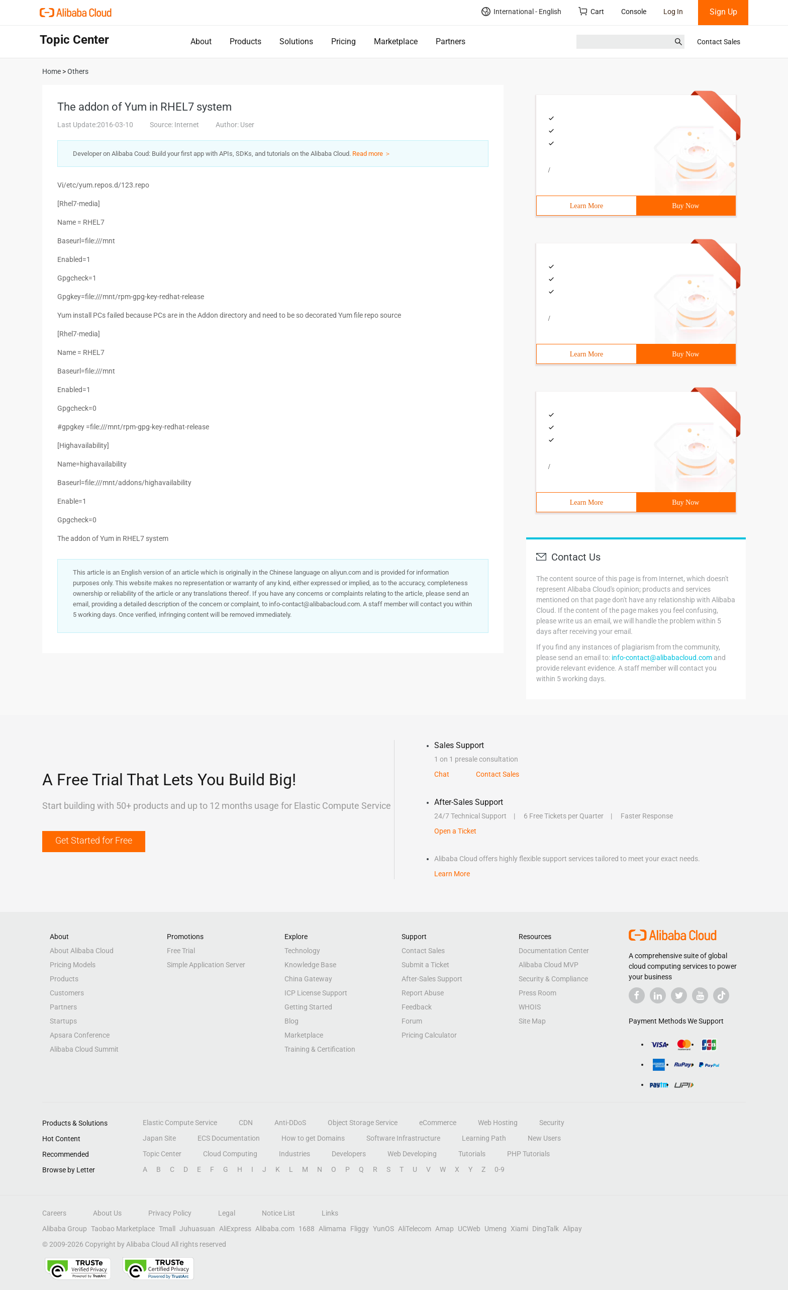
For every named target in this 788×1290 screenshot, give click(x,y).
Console (633, 12)
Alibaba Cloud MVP (548, 965)
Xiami (519, 1229)
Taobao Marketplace (123, 1229)
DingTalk (545, 1229)
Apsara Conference (80, 1035)
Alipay (572, 1229)
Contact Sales (718, 42)
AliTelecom (414, 1229)
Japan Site (159, 1138)
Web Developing (412, 1154)
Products (245, 41)
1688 (307, 1229)
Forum (412, 1021)
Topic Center (162, 1154)
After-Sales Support (432, 979)
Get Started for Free (93, 840)
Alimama (332, 1229)
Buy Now (685, 206)
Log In (673, 12)
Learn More (586, 206)
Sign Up (723, 12)
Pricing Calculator (429, 1035)
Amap (444, 1229)
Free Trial (181, 951)
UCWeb (469, 1229)
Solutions (296, 41)
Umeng (495, 1229)
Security (551, 1123)
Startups (63, 1021)
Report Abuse (423, 993)
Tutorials (471, 1154)
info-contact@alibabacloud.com (662, 658)
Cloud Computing (230, 1154)
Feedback (417, 1007)
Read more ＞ (371, 153)
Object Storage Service (363, 1123)
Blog (291, 1021)
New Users (544, 1138)
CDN (246, 1123)
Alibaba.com (274, 1229)
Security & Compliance (553, 979)
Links (330, 1213)
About (201, 41)
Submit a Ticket (425, 965)
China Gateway (308, 979)
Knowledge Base (310, 965)
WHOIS (530, 1007)
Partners (450, 41)
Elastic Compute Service (180, 1123)
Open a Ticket (455, 831)
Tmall (167, 1229)
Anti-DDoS (290, 1123)
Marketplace (396, 41)
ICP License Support (315, 993)
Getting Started (308, 1007)
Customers (67, 993)
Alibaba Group (64, 1229)
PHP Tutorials (528, 1154)
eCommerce (437, 1123)
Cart (591, 11)
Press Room (537, 993)
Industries (294, 1154)
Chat (441, 774)
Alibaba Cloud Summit (84, 1049)
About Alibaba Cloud (82, 951)
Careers (54, 1213)
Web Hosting (498, 1123)
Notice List (278, 1213)
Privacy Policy (169, 1213)
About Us (107, 1213)
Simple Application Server (206, 965)
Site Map (532, 1021)
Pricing (343, 41)
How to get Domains (313, 1138)
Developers (349, 1154)
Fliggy (359, 1229)
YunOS (383, 1229)
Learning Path (484, 1138)
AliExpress (235, 1229)
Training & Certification (319, 1049)
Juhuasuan (197, 1229)
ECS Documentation (229, 1138)
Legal (226, 1213)
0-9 (500, 1169)
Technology (302, 951)
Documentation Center (554, 951)
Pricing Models (72, 965)
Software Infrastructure (403, 1138)
